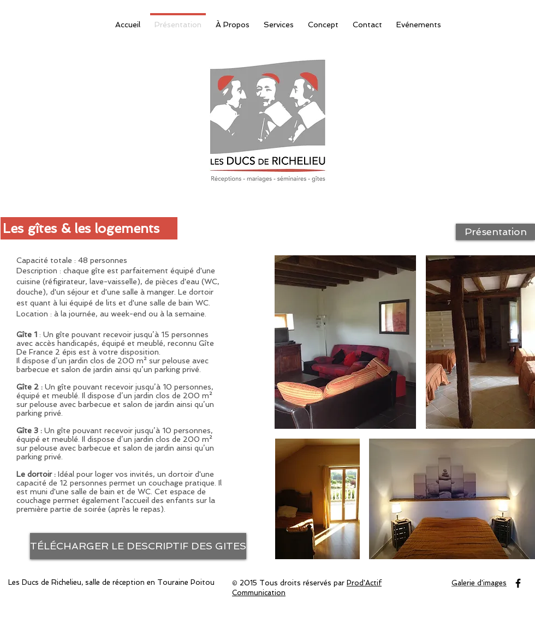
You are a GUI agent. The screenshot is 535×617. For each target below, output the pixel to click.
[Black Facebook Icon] (518, 583)
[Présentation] (495, 232)
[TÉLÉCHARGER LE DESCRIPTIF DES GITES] (138, 546)
